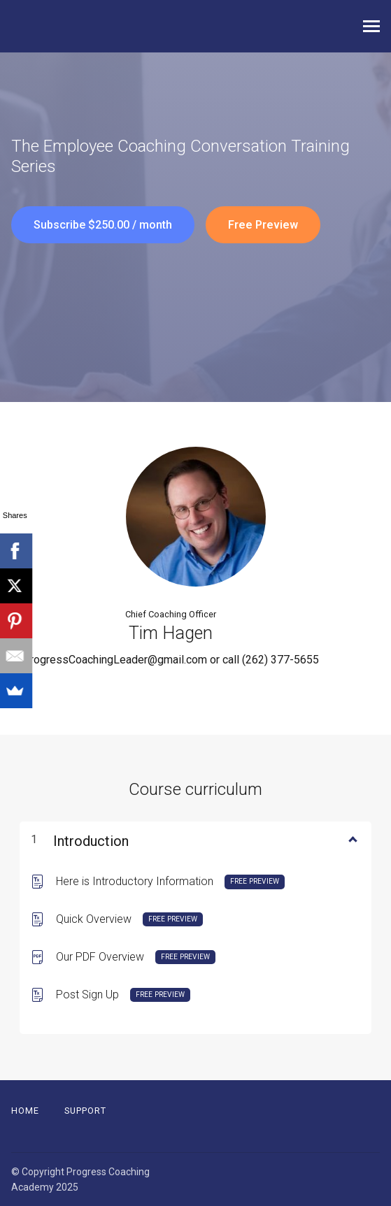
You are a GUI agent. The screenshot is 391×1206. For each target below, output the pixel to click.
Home (25, 1110)
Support (85, 1110)
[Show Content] (352, 838)
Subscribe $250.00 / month (103, 224)
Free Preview (263, 224)
